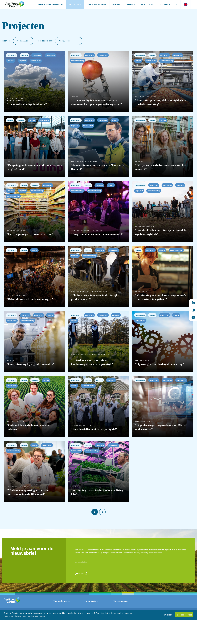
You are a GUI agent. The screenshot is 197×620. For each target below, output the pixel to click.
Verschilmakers (96, 4)
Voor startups (92, 604)
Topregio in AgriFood (50, 4)
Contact (165, 4)
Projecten (75, 4)
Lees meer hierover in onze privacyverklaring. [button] (24, 616)
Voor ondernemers (61, 604)
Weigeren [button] (168, 615)
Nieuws (131, 4)
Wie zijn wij (147, 4)
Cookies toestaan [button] (184, 615)
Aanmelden (86, 574)
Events (117, 4)
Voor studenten (120, 604)
